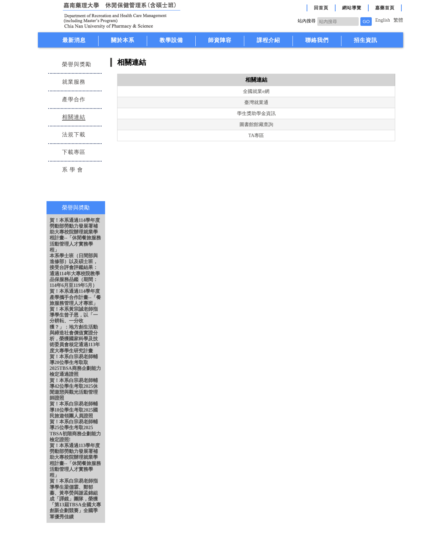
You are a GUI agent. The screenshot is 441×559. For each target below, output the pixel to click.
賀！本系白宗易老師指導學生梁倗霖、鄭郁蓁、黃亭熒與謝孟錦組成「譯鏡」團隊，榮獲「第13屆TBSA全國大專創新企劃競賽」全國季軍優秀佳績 (75, 498)
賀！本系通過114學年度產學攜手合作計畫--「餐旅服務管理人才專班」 (75, 297)
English (382, 20)
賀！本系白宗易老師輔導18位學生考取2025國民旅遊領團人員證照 (74, 409)
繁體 (398, 20)
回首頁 (321, 7)
